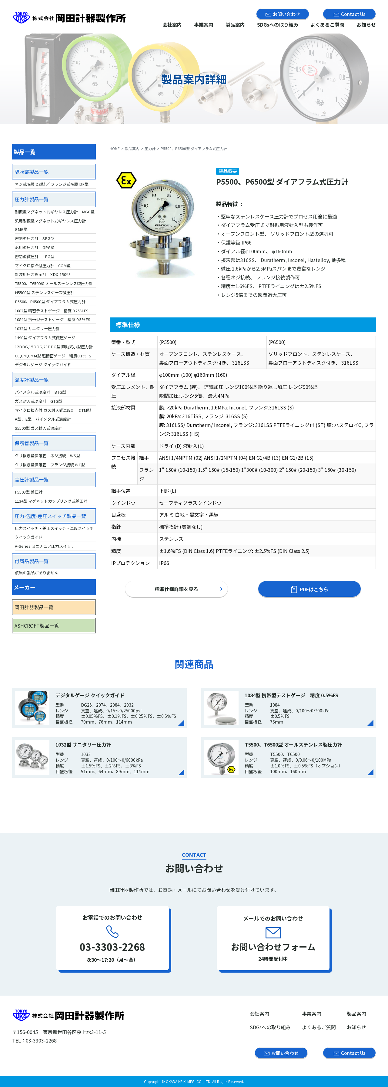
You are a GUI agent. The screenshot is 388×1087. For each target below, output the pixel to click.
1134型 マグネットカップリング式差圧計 (51, 501)
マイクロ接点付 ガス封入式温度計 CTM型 (53, 410)
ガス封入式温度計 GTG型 (38, 401)
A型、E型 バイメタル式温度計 (43, 419)
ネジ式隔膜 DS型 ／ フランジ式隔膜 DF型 (52, 184)
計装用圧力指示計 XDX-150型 (42, 274)
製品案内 (235, 24)
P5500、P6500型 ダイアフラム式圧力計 (50, 301)
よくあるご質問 (327, 24)
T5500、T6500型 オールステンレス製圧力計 (54, 283)
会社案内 (172, 24)
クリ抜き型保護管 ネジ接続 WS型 (47, 455)
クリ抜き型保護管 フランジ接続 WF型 (50, 465)
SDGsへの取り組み (277, 24)
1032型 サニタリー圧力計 (37, 328)
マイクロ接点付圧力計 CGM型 (43, 265)
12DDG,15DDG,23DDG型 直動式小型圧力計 (54, 347)
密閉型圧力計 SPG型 (34, 238)
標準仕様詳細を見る (176, 589)
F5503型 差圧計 (28, 492)
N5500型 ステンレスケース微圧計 (44, 292)
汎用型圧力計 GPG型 (35, 247)
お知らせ (366, 24)
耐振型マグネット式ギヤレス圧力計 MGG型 (55, 212)
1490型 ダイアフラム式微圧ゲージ (45, 337)
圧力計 (150, 148)
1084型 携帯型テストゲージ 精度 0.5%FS (52, 319)
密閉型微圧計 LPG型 (34, 256)
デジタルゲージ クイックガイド (43, 364)
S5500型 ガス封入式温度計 (38, 428)
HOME (115, 148)
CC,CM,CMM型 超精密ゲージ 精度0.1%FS (53, 356)
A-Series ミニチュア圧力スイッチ (45, 546)
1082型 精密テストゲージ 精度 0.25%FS (52, 311)
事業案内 (203, 24)
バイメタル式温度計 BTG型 (40, 392)
